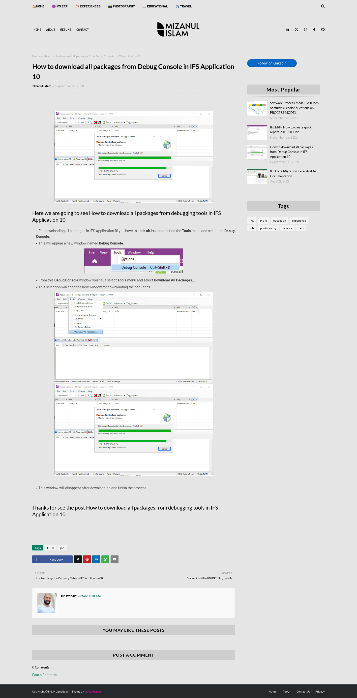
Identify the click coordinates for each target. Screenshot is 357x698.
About (50, 29)
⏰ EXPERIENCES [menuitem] (88, 6)
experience (299, 220)
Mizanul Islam (41, 86)
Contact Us (303, 691)
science (287, 228)
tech (301, 228)
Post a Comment (45, 674)
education (279, 220)
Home (37, 29)
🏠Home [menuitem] (38, 6)
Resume (65, 29)
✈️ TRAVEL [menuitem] (183, 6)
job (45, 56)
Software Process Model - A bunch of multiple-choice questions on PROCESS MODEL (294, 108)
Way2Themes (93, 691)
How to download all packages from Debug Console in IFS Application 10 (291, 152)
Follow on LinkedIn (272, 63)
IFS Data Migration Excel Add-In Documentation (293, 173)
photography (268, 228)
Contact (82, 29)
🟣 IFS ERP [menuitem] (60, 6)
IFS (252, 220)
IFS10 (50, 547)
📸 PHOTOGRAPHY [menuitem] (121, 6)
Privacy (320, 691)
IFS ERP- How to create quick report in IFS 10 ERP (291, 129)
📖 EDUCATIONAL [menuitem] (155, 6)
